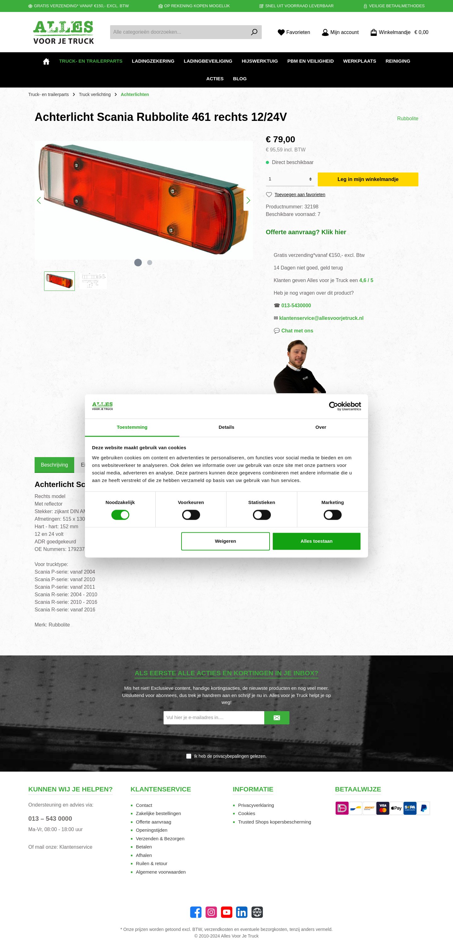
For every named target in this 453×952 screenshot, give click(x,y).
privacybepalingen (231, 756)
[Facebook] (196, 912)
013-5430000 (296, 305)
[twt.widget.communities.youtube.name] (227, 912)
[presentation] (226, 739)
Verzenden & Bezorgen (160, 838)
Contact (144, 805)
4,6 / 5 (366, 280)
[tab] (54, 465)
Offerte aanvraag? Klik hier (306, 232)
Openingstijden (151, 830)
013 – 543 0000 (50, 818)
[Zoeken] (254, 32)
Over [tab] (321, 427)
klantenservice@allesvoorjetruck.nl (321, 318)
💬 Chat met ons (293, 330)
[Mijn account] (340, 32)
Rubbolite (407, 118)
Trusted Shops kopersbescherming (274, 821)
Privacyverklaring (256, 805)
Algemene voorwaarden (161, 872)
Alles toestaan (317, 541)
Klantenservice (75, 847)
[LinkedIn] (242, 912)
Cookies (246, 813)
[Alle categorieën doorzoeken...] (178, 32)
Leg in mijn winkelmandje (368, 179)
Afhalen (144, 855)
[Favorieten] (293, 32)
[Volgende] (248, 200)
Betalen (144, 846)
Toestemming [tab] (132, 427)
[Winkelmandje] (397, 32)
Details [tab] (226, 427)
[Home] (46, 61)
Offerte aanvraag (153, 821)
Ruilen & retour (151, 863)
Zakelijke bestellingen (158, 813)
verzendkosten (218, 929)
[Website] (257, 912)
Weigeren (225, 541)
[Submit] (276, 718)
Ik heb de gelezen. (230, 756)
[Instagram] (211, 912)
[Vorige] (39, 200)
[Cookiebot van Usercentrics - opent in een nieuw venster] (333, 406)
